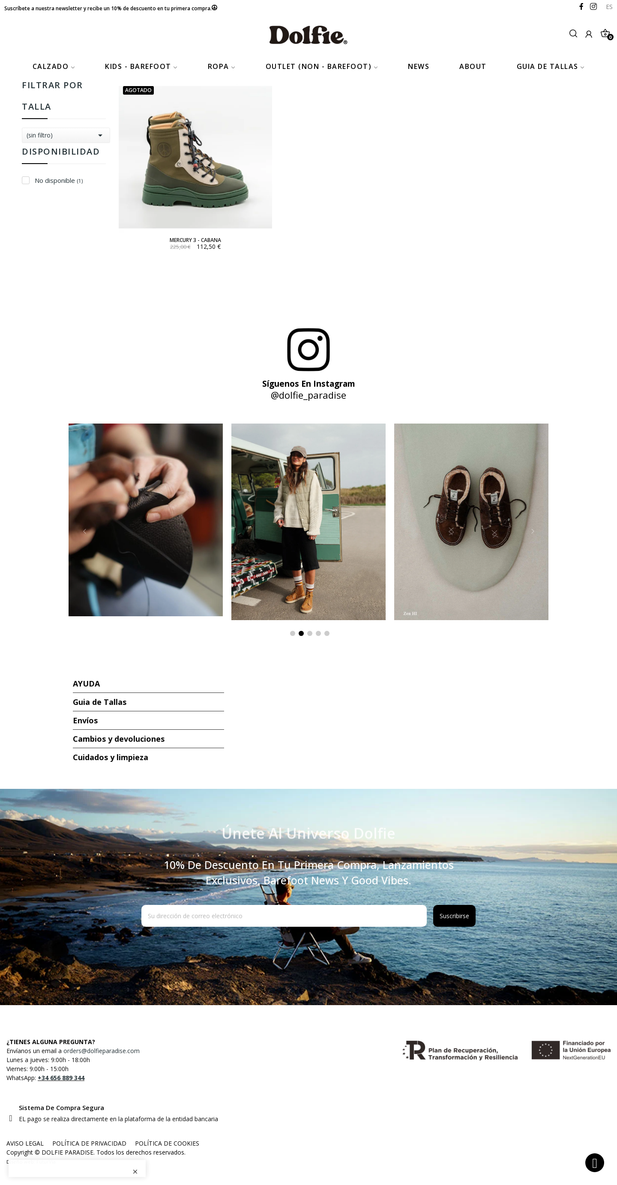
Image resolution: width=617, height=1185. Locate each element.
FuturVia (46, 1161)
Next (532, 531)
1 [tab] (292, 633)
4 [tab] (318, 633)
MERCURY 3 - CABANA (195, 240)
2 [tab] (301, 633)
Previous (84, 531)
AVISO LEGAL (25, 1143)
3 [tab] (309, 633)
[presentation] (211, 947)
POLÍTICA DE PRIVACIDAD (89, 1143)
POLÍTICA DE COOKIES (167, 1143)
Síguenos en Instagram (308, 383)
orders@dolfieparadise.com (101, 1051)
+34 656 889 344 (61, 1078)
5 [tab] (326, 633)
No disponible (59, 180)
